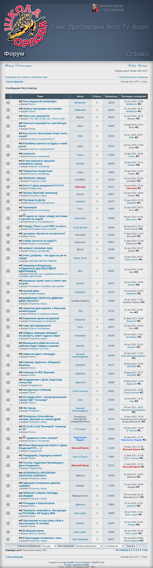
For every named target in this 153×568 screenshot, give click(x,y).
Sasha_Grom (80, 258)
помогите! (29, 153)
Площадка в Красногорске (39, 503)
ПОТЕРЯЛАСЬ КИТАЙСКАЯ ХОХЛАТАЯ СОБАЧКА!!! (37, 474)
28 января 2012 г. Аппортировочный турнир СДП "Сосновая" (42, 398)
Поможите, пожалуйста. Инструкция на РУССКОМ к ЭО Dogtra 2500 (42, 512)
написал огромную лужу (38, 248)
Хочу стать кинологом (36, 116)
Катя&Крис (80, 335)
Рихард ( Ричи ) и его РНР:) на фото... (45, 226)
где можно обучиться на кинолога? (44, 233)
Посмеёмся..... (35, 411)
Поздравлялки (35, 188)
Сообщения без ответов (17, 77)
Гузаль (80, 155)
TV (126, 26)
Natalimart (80, 292)
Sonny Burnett (80, 227)
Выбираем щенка (33, 530)
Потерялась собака (37, 181)
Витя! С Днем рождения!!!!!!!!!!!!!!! (43, 185)
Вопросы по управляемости (41, 139)
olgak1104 (80, 382)
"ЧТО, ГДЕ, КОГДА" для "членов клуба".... (47, 119)
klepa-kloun (80, 218)
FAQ (132, 66)
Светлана (80, 187)
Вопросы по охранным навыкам (43, 314)
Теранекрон (30, 207)
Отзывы (138, 53)
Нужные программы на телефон (42, 108)
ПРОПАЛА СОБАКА (34, 178)
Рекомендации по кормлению (42, 321)
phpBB (70, 562)
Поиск (143, 66)
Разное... (32, 104)
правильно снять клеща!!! (42, 438)
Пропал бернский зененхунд (40, 192)
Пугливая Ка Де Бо (34, 200)
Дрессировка (86, 26)
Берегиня (80, 319)
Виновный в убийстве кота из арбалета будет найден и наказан (39, 344)
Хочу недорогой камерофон (40, 101)
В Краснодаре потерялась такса (42, 538)
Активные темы (39, 77)
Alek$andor (80, 102)
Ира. (80, 271)
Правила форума (36, 294)
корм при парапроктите (37, 325)
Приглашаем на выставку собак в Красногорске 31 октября (41, 522)
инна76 (80, 283)
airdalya (80, 163)
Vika (80, 311)
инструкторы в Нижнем (37, 389)
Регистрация (23, 66)
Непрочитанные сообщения (133, 77)
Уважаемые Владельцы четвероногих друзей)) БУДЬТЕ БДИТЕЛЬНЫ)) (37, 268)
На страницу (122, 550)
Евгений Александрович (80, 355)
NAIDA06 (80, 365)
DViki (80, 136)
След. (145, 550)
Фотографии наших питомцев (42, 229)
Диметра (80, 504)
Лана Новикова (80, 539)
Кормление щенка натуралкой (41, 318)
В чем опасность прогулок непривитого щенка (37, 162)
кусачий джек (31, 290)
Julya (80, 400)
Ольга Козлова (80, 391)
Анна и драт (80, 513)
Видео (140, 26)
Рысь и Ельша (80, 456)
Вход (9, 66)
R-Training (80, 429)
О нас (58, 26)
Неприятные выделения (37, 171)
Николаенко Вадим (80, 438)
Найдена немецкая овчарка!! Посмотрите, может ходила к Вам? (39, 334)
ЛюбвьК (80, 523)
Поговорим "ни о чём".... (39, 349)
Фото (113, 26)
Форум (14, 53)
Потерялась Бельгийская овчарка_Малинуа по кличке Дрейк (40, 418)
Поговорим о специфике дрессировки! (46, 286)
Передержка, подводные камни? (42, 455)
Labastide (80, 201)
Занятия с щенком (37, 533)
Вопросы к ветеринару (39, 156)
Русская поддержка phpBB (76, 565)
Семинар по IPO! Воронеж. (39, 372)
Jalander (80, 346)
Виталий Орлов (80, 448)
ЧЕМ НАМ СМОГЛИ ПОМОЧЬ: (42, 261)
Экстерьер (29, 408)
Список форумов (14, 82)
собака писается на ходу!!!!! (40, 240)
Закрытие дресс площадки (39, 354)
